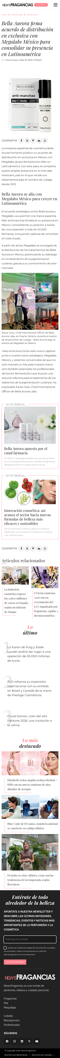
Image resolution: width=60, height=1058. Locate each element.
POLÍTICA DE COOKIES (42, 1055)
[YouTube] (37, 1041)
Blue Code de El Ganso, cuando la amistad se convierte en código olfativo (32, 826)
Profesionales (16, 14)
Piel (6, 1003)
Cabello (8, 1015)
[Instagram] (14, 1041)
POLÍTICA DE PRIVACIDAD (16, 1055)
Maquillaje (10, 1007)
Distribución (32, 14)
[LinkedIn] (22, 1041)
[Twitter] (29, 1041)
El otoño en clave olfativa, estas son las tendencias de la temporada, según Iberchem (30, 880)
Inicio (4, 14)
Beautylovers (12, 1020)
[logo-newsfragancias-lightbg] (18, 4)
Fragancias (10, 998)
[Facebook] (7, 1041)
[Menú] (56, 5)
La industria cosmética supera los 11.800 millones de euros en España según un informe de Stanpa (16, 601)
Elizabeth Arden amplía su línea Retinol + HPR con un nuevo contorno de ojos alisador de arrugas (32, 784)
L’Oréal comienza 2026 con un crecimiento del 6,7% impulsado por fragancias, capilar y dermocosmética (46, 604)
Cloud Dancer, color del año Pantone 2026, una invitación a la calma (29, 720)
